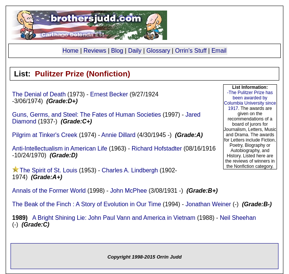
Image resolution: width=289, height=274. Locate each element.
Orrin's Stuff (191, 50)
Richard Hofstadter (157, 148)
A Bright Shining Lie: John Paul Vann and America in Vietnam (113, 218)
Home (70, 50)
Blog (117, 50)
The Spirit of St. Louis (48, 170)
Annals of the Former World (48, 190)
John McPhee (128, 190)
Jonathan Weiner (208, 204)
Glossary (158, 50)
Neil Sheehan (238, 218)
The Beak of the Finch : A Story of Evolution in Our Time (86, 204)
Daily (134, 50)
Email (219, 50)
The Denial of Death (38, 94)
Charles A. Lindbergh (130, 170)
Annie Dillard (118, 135)
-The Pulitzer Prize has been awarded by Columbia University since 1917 (250, 100)
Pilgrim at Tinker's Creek (44, 135)
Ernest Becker (109, 94)
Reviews (95, 50)
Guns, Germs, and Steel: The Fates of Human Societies (86, 114)
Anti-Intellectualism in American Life (59, 148)
